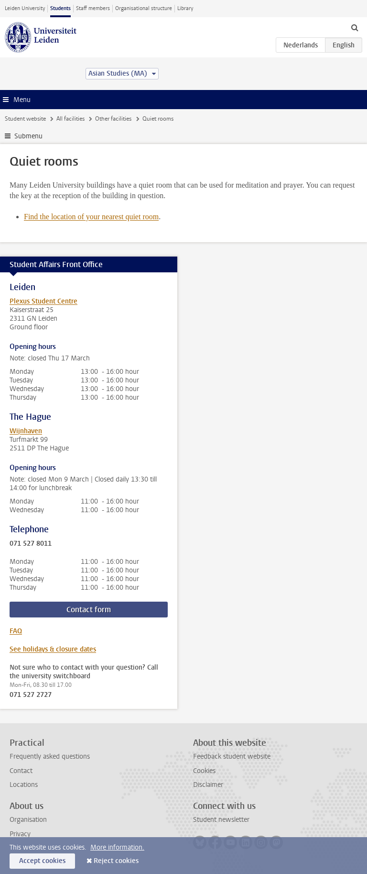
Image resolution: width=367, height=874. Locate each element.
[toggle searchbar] (354, 27)
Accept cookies (42, 860)
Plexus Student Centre (43, 301)
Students (60, 8)
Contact (21, 770)
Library (185, 8)
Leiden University (25, 8)
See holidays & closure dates (53, 649)
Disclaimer (208, 784)
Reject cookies (116, 860)
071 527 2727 (31, 695)
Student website (25, 119)
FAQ (16, 631)
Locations (24, 784)
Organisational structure (143, 8)
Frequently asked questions (50, 756)
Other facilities (113, 119)
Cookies (204, 770)
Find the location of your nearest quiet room (91, 217)
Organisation (28, 819)
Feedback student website (231, 756)
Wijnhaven (26, 431)
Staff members (93, 8)
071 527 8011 (31, 543)
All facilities (70, 119)
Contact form (88, 610)
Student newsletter (221, 819)
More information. (117, 847)
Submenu (28, 136)
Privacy (20, 834)
